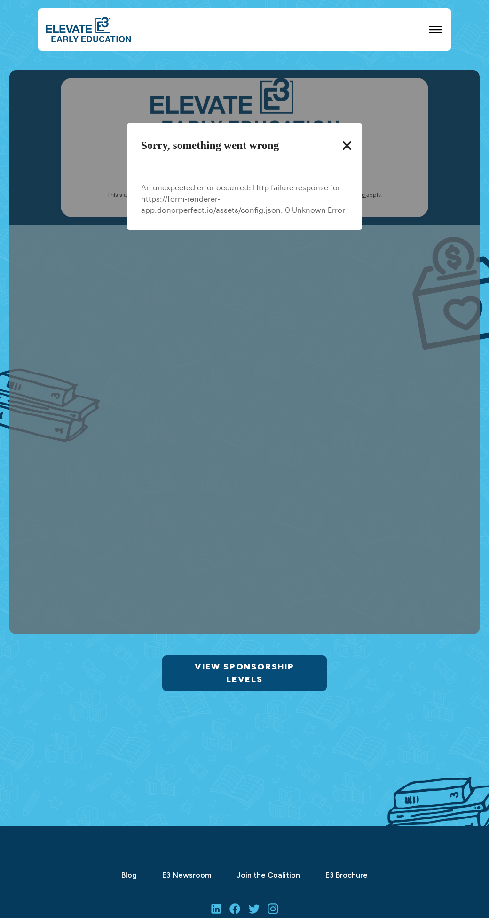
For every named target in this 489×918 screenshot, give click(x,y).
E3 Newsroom (187, 875)
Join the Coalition (268, 875)
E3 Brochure (346, 875)
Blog (129, 875)
